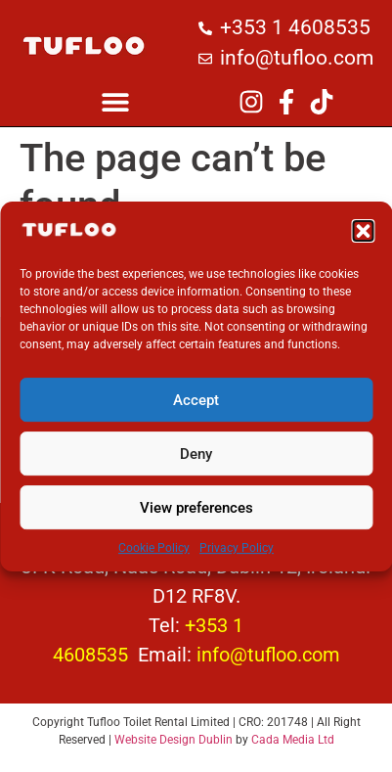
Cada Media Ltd (292, 740)
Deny (196, 463)
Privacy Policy (236, 557)
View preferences (196, 516)
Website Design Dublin (173, 740)
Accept (196, 409)
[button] (362, 240)
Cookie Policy (154, 557)
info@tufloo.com (268, 654)
